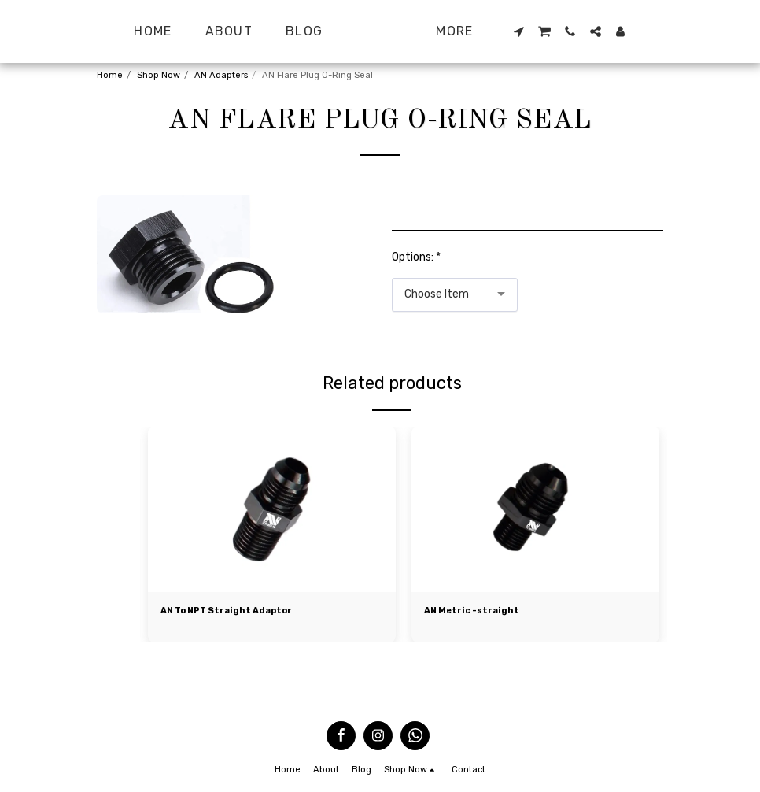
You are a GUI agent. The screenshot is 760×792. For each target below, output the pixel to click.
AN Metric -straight (472, 610)
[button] (551, 31)
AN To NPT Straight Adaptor (227, 610)
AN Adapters (221, 75)
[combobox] (455, 295)
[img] (272, 509)
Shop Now (158, 75)
